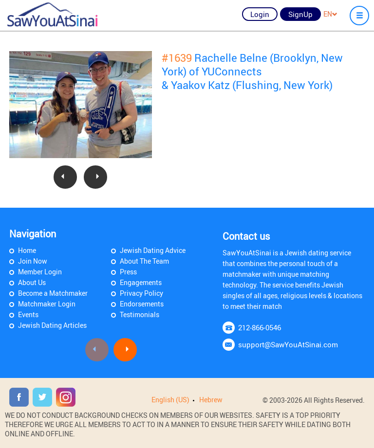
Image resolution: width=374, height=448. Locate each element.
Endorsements (142, 303)
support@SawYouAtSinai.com (288, 344)
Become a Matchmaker (53, 293)
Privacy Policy (141, 293)
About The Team (144, 261)
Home (27, 250)
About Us (32, 282)
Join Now (32, 261)
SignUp (300, 14)
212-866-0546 (259, 327)
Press (128, 271)
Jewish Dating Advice (153, 250)
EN (330, 13)
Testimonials (139, 314)
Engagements (141, 282)
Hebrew (211, 399)
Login (259, 14)
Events (28, 314)
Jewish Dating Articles (52, 325)
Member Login (40, 271)
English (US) (170, 399)
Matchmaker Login (46, 303)
